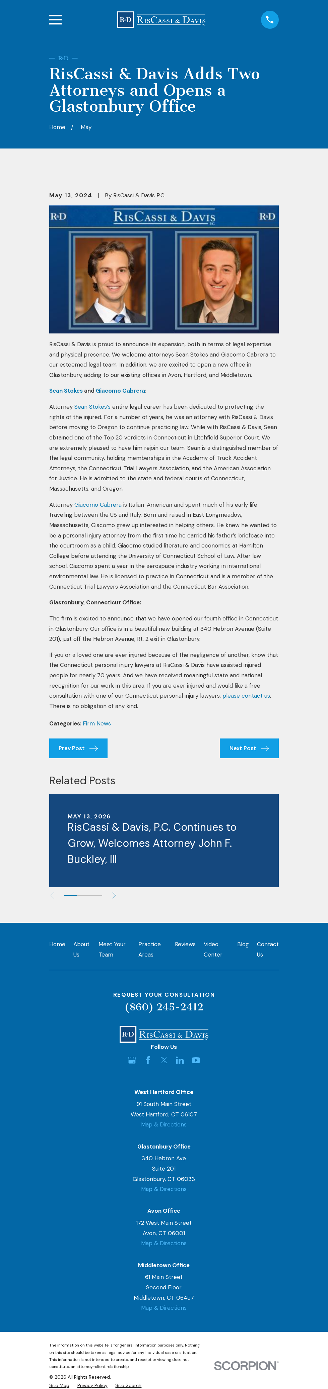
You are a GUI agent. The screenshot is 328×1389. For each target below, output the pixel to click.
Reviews (185, 944)
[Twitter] (164, 1060)
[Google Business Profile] (132, 1060)
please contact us (246, 695)
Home (57, 944)
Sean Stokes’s (92, 406)
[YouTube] (196, 1060)
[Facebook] (148, 1060)
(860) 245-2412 (163, 1007)
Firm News (97, 723)
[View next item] (114, 895)
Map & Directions (164, 1124)
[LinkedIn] (180, 1060)
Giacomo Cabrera (98, 504)
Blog (243, 944)
